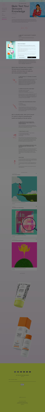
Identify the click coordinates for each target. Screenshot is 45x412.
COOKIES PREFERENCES (22, 57)
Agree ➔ (32, 57)
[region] (22, 50)
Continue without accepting (21, 55)
